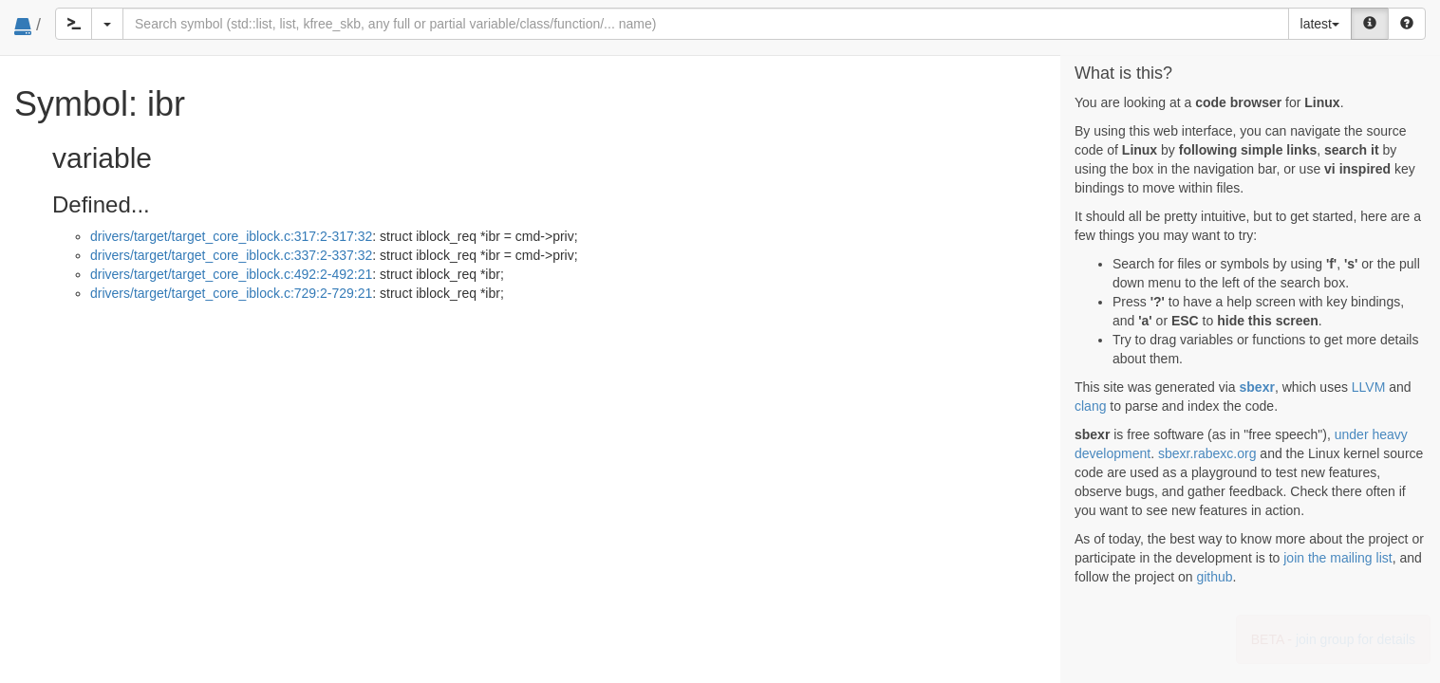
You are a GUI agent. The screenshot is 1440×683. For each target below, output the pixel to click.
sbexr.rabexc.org (1207, 453)
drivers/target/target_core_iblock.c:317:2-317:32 (231, 236)
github (1214, 576)
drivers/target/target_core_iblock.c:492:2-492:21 (231, 274)
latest (1319, 23)
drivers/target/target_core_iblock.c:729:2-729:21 (231, 293)
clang (1090, 406)
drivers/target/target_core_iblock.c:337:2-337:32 (231, 255)
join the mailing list (1337, 557)
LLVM (1369, 387)
